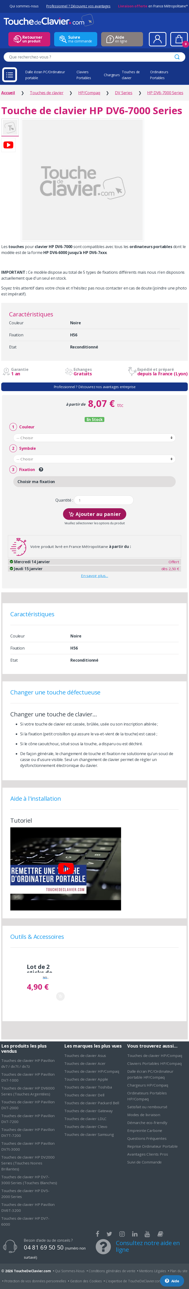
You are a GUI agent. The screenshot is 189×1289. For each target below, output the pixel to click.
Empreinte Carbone (144, 1130)
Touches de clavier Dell (84, 1094)
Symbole (22, 448)
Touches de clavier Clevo (85, 1126)
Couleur (21, 427)
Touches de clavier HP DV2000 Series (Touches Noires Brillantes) (28, 1163)
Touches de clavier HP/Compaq (91, 1071)
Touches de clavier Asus (85, 1055)
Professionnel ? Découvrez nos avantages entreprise (95, 386)
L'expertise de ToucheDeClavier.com (134, 1281)
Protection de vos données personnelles (35, 1281)
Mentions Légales (152, 1271)
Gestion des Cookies (86, 1281)
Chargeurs (112, 75)
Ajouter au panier (94, 513)
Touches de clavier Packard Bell (91, 1102)
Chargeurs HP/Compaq (147, 1085)
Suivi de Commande (144, 1162)
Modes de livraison (143, 1114)
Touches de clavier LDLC (85, 1118)
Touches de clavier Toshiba (88, 1087)
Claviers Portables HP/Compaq (154, 1063)
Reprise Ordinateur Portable (152, 1146)
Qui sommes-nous (24, 6)
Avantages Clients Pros (147, 1154)
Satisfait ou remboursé (147, 1106)
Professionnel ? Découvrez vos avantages (78, 6)
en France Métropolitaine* (153, 6)
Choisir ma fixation (36, 481)
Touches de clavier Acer (85, 1063)
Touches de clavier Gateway (88, 1110)
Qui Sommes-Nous (70, 1271)
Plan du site (179, 1271)
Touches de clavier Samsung (89, 1134)
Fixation (22, 469)
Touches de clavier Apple (86, 1079)
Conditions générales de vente (112, 1271)
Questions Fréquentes (147, 1138)
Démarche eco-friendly (147, 1122)
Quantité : (64, 500)
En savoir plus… (94, 575)
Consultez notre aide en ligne (148, 1246)
